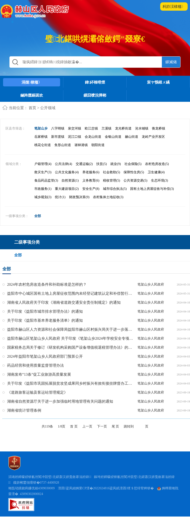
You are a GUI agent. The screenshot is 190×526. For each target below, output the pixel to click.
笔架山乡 (41, 138)
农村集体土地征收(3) (108, 207)
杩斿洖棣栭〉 (174, 6)
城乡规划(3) (42, 207)
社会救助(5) (111, 182)
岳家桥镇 (41, 146)
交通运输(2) (84, 173)
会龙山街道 (93, 146)
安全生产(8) (90, 198)
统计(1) (60, 207)
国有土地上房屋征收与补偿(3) (152, 198)
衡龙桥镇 (158, 138)
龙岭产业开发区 (153, 146)
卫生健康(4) (156, 182)
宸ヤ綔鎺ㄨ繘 (158, 82)
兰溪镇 (106, 138)
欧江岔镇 (91, 138)
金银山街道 (113, 146)
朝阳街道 (98, 154)
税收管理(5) (111, 190)
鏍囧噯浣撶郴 (95, 95)
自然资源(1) (70, 190)
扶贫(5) (101, 173)
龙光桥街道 (123, 138)
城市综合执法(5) (115, 198)
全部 (37, 225)
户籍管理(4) (42, 173)
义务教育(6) (90, 190)
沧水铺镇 (141, 138)
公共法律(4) (63, 173)
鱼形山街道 (62, 154)
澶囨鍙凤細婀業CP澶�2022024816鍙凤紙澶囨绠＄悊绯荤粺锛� (106, 497)
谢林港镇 (81, 154)
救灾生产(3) (42, 182)
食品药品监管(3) (46, 190)
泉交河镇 (74, 138)
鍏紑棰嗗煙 (95, 82)
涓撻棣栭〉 (32, 82)
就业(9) (115, 173)
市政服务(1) (42, 198)
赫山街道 (131, 146)
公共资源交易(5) (135, 190)
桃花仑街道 (42, 154)
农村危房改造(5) (157, 173)
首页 (32, 108)
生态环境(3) (159, 190)
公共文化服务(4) (67, 182)
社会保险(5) (132, 173)
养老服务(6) (90, 182)
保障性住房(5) (134, 182)
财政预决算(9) (79, 207)
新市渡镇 (57, 146)
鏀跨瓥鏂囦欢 (31, 95)
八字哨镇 (57, 138)
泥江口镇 (74, 146)
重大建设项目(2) (67, 198)
